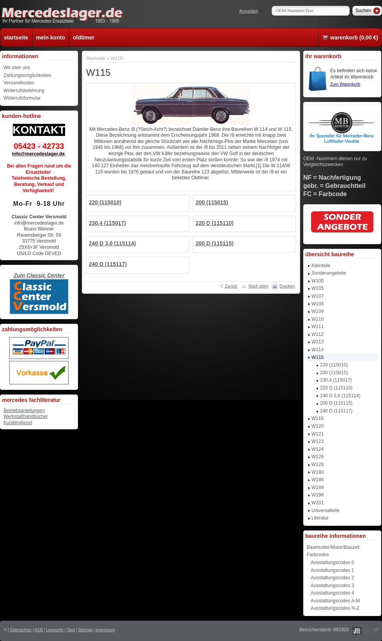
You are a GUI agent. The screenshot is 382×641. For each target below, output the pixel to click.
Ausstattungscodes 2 (332, 577)
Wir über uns (17, 67)
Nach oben (258, 286)
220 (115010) (105, 202)
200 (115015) (212, 202)
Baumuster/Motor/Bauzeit (333, 547)
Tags (71, 630)
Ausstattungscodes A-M (335, 601)
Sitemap (85, 630)
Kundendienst (18, 422)
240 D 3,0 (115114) (112, 243)
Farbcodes (318, 554)
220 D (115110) (214, 223)
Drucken (287, 286)
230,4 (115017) (107, 223)
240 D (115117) (108, 264)
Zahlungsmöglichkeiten (27, 75)
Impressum (105, 630)
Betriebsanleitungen (24, 410)
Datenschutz (21, 630)
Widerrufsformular (22, 98)
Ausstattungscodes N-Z (335, 608)
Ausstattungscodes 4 (332, 593)
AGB (39, 630)
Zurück (231, 286)
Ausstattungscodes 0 (332, 562)
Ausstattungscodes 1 (332, 570)
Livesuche (55, 630)
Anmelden (248, 11)
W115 (117, 58)
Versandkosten (19, 83)
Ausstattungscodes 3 (332, 585)
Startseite (96, 58)
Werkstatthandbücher (26, 416)
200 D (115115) (214, 243)
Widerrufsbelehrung (24, 90)
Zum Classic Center (39, 275)
